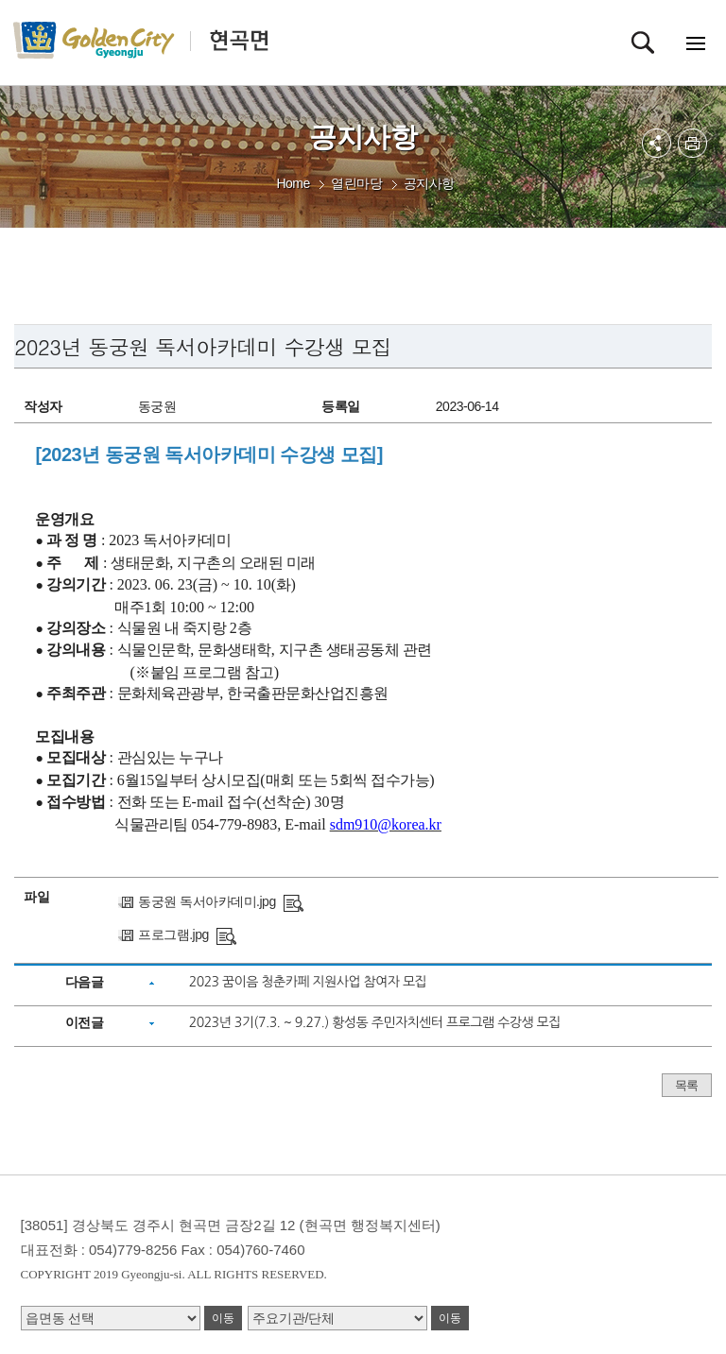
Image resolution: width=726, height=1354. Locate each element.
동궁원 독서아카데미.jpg (206, 901)
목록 (687, 1085)
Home (292, 183)
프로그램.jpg (173, 934)
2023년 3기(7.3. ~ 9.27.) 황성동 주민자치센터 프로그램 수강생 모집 (375, 1022)
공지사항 (429, 183)
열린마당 (356, 183)
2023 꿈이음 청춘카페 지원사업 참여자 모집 (308, 981)
